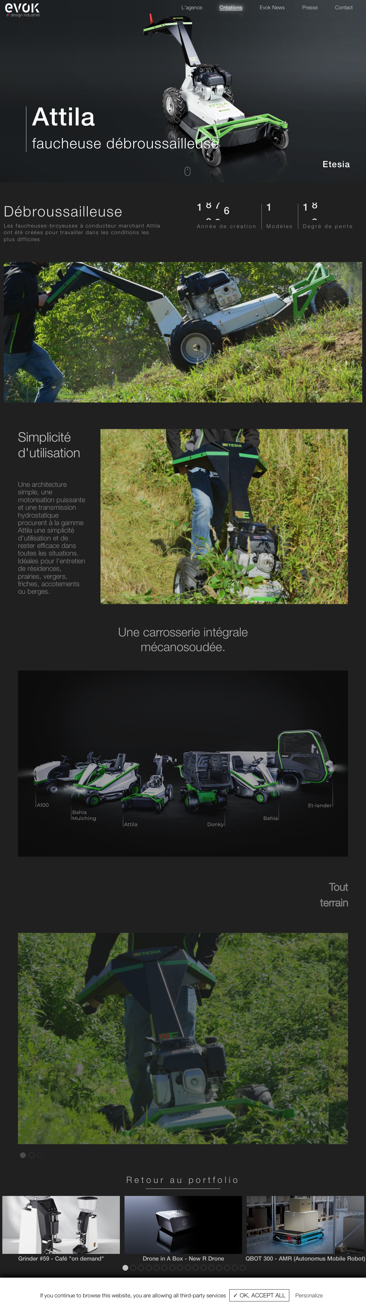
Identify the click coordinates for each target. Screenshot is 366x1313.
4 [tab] (148, 1268)
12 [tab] (211, 1268)
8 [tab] (179, 1268)
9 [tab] (187, 1268)
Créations (230, 7)
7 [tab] (172, 1268)
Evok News (272, 7)
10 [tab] (195, 1268)
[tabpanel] (183, 1050)
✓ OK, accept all (259, 1295)
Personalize (309, 1295)
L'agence (192, 7)
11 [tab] (203, 1268)
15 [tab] (234, 1268)
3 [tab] (40, 1166)
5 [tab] (156, 1268)
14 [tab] (226, 1268)
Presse (310, 7)
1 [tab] (22, 1166)
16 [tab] (242, 1268)
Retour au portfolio (183, 1179)
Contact (344, 7)
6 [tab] (164, 1268)
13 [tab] (219, 1268)
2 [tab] (31, 1166)
